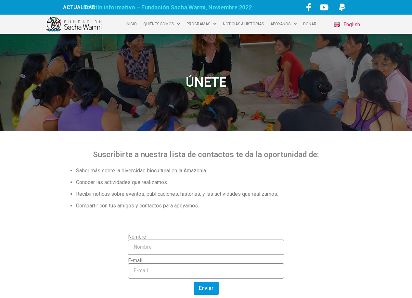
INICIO (131, 24)
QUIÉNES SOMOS (161, 24)
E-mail (135, 260)
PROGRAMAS (201, 24)
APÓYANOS (283, 24)
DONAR (309, 24)
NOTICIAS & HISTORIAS (243, 24)
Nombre (137, 237)
